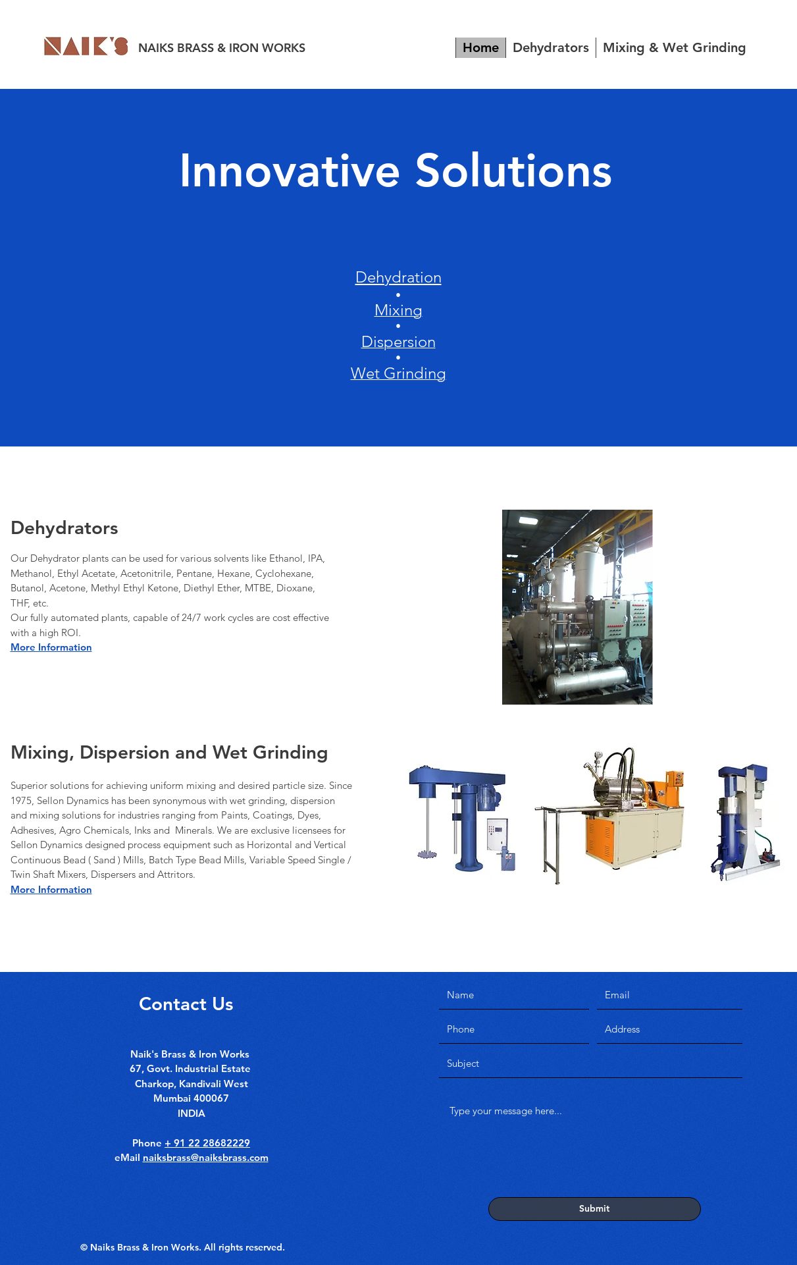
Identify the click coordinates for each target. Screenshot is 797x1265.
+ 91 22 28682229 (207, 1143)
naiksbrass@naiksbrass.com (206, 1157)
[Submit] (594, 1209)
